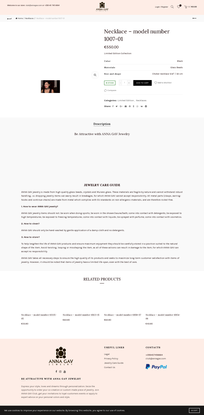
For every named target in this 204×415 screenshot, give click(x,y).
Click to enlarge (95, 75)
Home (20, 18)
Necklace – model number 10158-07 (122, 315)
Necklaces (29, 18)
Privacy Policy (111, 358)
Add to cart (142, 83)
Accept (194, 410)
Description (102, 124)
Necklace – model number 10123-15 (81, 315)
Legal (107, 354)
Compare (111, 90)
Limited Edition (126, 100)
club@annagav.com (34, 5)
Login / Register (161, 7)
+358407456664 (154, 354)
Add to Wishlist (164, 82)
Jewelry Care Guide (113, 363)
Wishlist (180, 6)
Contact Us (109, 367)
